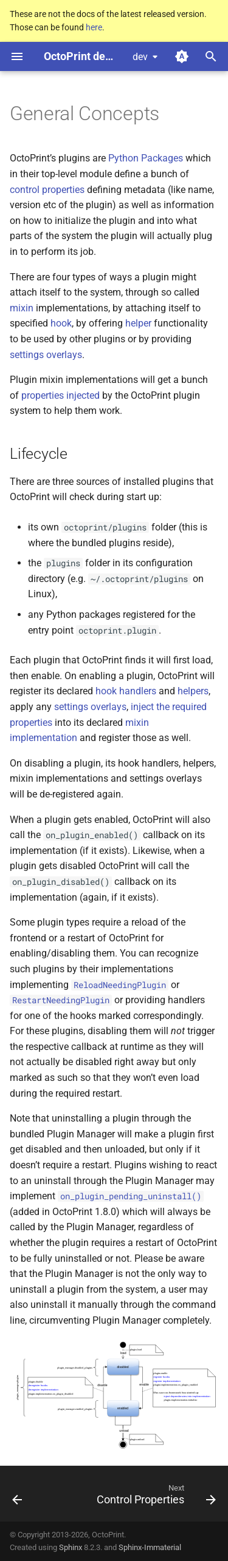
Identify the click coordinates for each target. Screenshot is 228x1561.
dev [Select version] (140, 57)
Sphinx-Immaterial (150, 1547)
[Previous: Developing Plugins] (17, 1497)
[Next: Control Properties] (155, 1497)
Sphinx (70, 1547)
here (94, 27)
